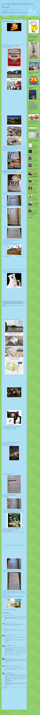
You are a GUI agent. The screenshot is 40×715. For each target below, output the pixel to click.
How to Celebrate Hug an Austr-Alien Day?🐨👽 (35, 210)
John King (6, 615)
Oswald (17, 44)
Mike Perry (6, 665)
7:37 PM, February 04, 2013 (11, 665)
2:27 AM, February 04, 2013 (11, 615)
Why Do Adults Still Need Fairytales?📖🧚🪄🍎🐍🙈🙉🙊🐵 (35, 196)
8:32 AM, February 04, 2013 (11, 658)
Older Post (25, 711)
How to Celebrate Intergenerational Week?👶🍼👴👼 (35, 158)
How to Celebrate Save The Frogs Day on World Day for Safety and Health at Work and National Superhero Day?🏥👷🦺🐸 (33, 166)
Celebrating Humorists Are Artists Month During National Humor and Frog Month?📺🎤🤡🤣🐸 (35, 181)
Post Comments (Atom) (8, 713)
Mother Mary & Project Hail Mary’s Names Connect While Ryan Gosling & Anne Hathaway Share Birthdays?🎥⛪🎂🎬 (33, 189)
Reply (5, 620)
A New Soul (6, 658)
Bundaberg (16, 46)
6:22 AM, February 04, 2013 (14, 645)
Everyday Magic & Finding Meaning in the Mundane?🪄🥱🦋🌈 (35, 151)
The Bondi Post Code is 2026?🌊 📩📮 (35, 144)
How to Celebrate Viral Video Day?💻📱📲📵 (35, 203)
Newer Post (4, 711)
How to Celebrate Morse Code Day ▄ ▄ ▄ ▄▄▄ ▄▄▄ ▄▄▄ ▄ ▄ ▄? (35, 173)
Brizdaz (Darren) (7, 645)
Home (14, 711)
